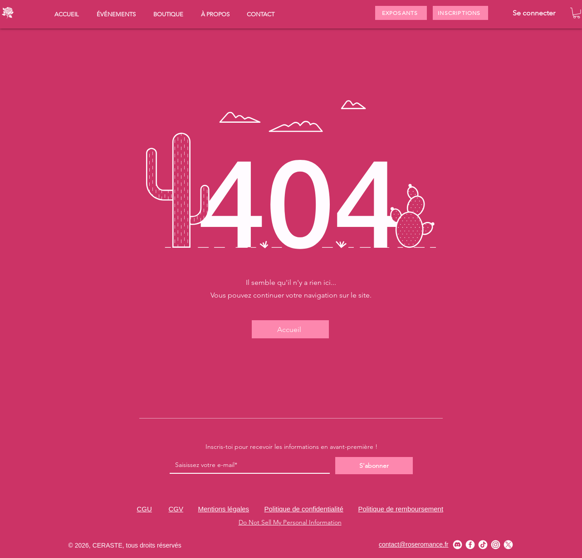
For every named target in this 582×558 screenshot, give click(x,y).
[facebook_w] (470, 544)
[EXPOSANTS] (401, 13)
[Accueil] (290, 329)
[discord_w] (457, 544)
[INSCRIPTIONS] (460, 13)
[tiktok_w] (483, 544)
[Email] (247, 465)
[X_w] (508, 544)
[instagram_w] (495, 544)
